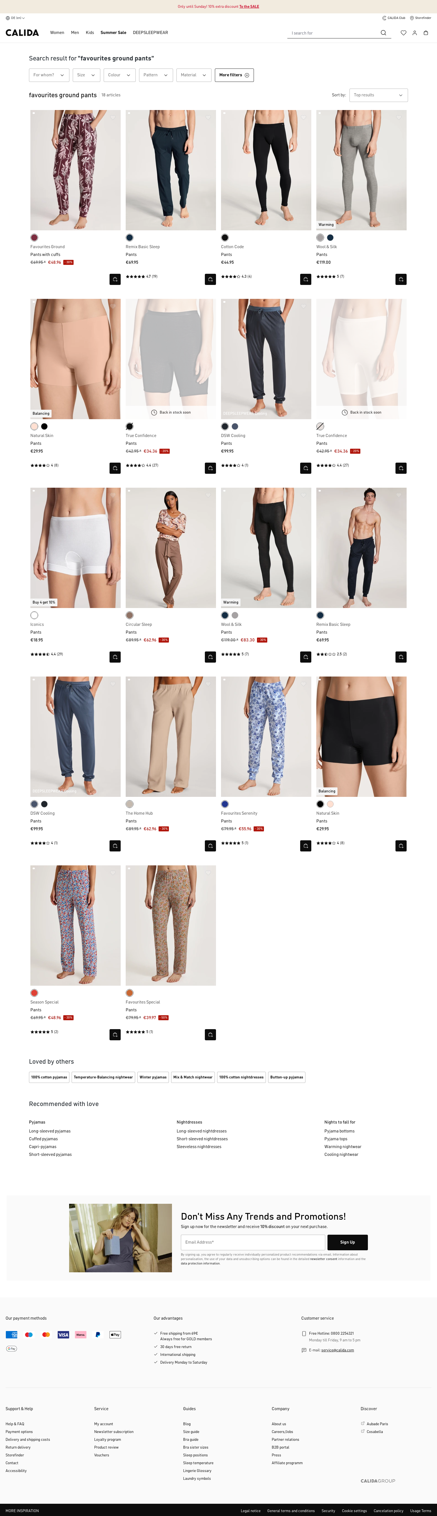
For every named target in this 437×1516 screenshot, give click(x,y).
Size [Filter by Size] (88, 75)
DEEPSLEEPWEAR (150, 33)
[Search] (383, 32)
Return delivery (18, 1447)
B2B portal (280, 1447)
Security (328, 1511)
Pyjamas (37, 1122)
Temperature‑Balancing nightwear (103, 1077)
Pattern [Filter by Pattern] (158, 75)
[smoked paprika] (129, 993)
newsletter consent (323, 1259)
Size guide (191, 1432)
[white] (34, 615)
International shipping (177, 1355)
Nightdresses (189, 1122)
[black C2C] (44, 426)
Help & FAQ (15, 1424)
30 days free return (175, 1347)
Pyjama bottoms (339, 1131)
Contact (12, 1463)
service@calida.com (337, 1350)
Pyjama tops (335, 1139)
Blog (187, 1424)
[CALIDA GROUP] (396, 1489)
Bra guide (190, 1440)
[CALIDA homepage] (22, 32)
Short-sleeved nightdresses (202, 1139)
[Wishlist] (403, 32)
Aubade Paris (377, 1424)
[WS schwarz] (129, 426)
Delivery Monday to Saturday (183, 1362)
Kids (90, 33)
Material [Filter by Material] (196, 75)
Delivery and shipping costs (28, 1440)
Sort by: (339, 95)
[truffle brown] (129, 615)
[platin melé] (320, 237)
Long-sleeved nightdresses (202, 1131)
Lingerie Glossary (197, 1471)
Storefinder (15, 1455)
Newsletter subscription (113, 1432)
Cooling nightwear (341, 1155)
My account (103, 1424)
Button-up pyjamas (286, 1077)
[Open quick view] (115, 279)
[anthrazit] (225, 426)
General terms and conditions (291, 1511)
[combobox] (331, 32)
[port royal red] (34, 237)
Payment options (19, 1432)
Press (276, 1455)
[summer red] (34, 993)
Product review (106, 1447)
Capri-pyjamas (42, 1147)
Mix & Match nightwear (193, 1077)
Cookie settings (354, 1511)
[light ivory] (320, 426)
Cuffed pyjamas (43, 1139)
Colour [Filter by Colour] (122, 75)
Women (57, 33)
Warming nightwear (342, 1147)
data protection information (200, 1263)
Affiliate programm (287, 1463)
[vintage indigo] (235, 426)
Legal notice (251, 1511)
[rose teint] (34, 426)
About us (279, 1424)
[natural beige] (129, 804)
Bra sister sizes (195, 1447)
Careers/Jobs (282, 1432)
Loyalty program (107, 1440)
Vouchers (101, 1455)
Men (75, 33)
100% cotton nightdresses (241, 1077)
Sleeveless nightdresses (199, 1147)
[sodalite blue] (225, 804)
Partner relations (285, 1440)
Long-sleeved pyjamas (50, 1131)
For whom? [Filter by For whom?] (51, 75)
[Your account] (414, 32)
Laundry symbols (197, 1479)
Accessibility (16, 1471)
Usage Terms (420, 1511)
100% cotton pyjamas (49, 1077)
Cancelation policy (389, 1511)
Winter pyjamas (153, 1077)
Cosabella (375, 1432)
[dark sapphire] (129, 237)
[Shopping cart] (425, 32)
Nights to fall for (339, 1122)
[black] (225, 237)
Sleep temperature (198, 1463)
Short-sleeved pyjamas (50, 1155)
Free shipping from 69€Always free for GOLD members (186, 1336)
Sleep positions (195, 1455)
